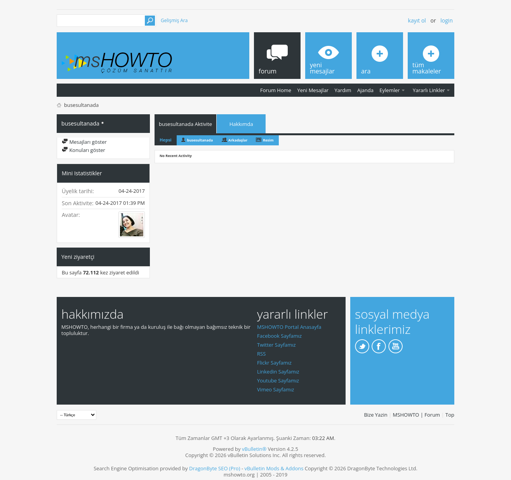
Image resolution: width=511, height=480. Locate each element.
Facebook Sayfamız (279, 335)
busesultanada (200, 140)
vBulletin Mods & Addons (273, 468)
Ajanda (365, 90)
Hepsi (166, 140)
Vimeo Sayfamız (275, 389)
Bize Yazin (375, 414)
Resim (268, 140)
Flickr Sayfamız (274, 362)
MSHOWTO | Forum (416, 414)
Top (449, 414)
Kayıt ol (417, 20)
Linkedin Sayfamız (278, 371)
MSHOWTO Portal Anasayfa (289, 326)
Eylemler (389, 90)
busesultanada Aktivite (185, 123)
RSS (261, 353)
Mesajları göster (84, 141)
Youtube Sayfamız (278, 380)
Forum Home (275, 90)
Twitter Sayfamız (276, 344)
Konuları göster (83, 150)
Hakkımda (241, 123)
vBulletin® (254, 448)
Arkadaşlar (237, 140)
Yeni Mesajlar (312, 90)
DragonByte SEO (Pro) (214, 468)
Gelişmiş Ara (174, 20)
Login (446, 20)
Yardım (343, 90)
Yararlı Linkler (429, 90)
